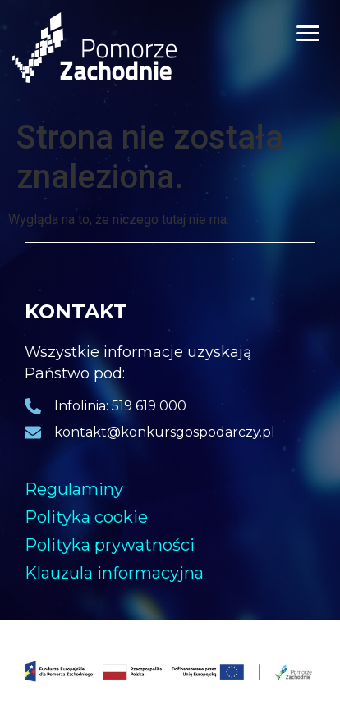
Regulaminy (74, 489)
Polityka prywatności (110, 545)
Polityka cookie (86, 517)
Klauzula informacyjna (114, 573)
